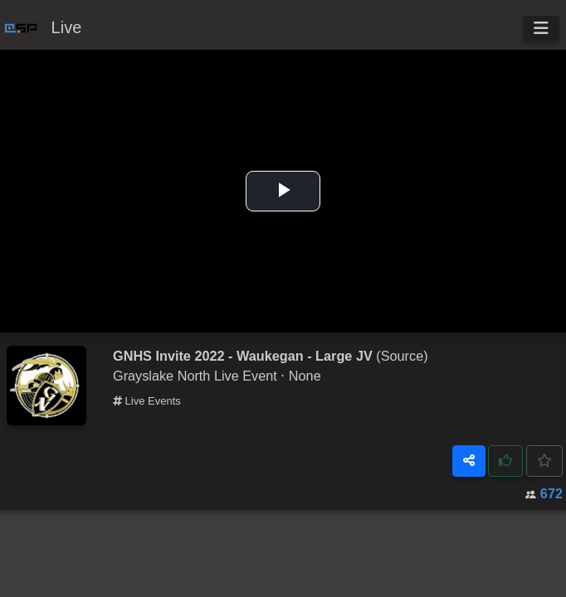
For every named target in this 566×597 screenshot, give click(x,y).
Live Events (147, 401)
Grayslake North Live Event (195, 375)
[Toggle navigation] (541, 28)
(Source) (401, 355)
